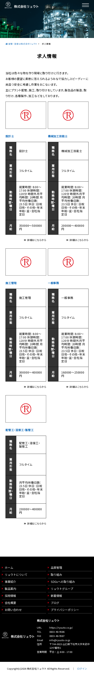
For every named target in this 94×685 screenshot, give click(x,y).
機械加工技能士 (58, 136)
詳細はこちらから (36, 240)
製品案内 (10, 589)
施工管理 (11, 283)
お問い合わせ (13, 610)
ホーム (9, 568)
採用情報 (10, 596)
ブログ (55, 603)
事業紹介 (10, 582)
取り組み (56, 575)
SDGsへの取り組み (63, 582)
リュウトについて (16, 575)
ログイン (82, 668)
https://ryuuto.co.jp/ (61, 627)
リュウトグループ (62, 589)
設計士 (9, 136)
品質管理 (56, 568)
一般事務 (53, 283)
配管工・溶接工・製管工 (19, 430)
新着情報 (56, 596)
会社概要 (10, 603)
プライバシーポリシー (65, 610)
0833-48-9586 (56, 632)
